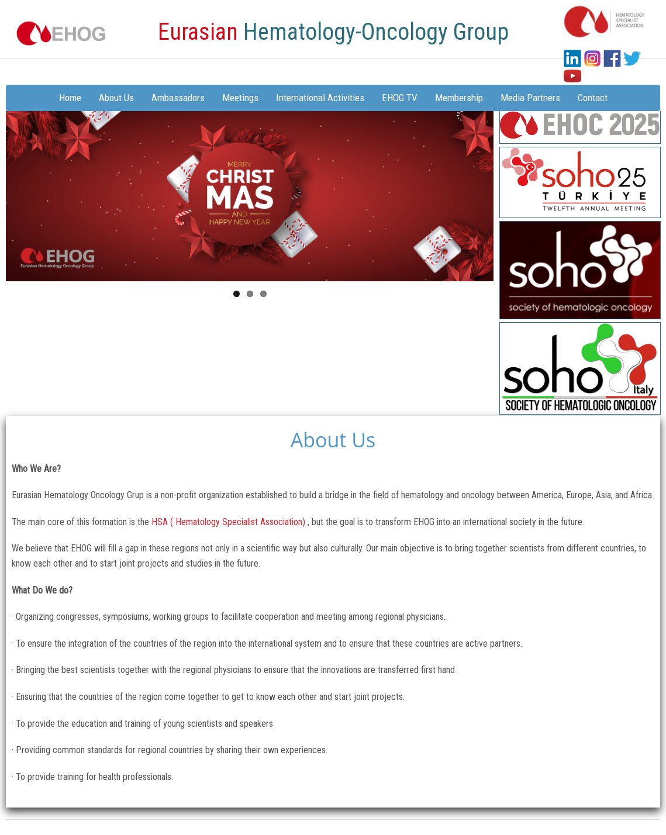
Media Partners (530, 97)
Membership (459, 97)
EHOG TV (399, 97)
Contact (593, 97)
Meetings (240, 97)
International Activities (320, 97)
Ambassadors (178, 97)
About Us (116, 97)
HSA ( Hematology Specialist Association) (229, 521)
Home (70, 97)
